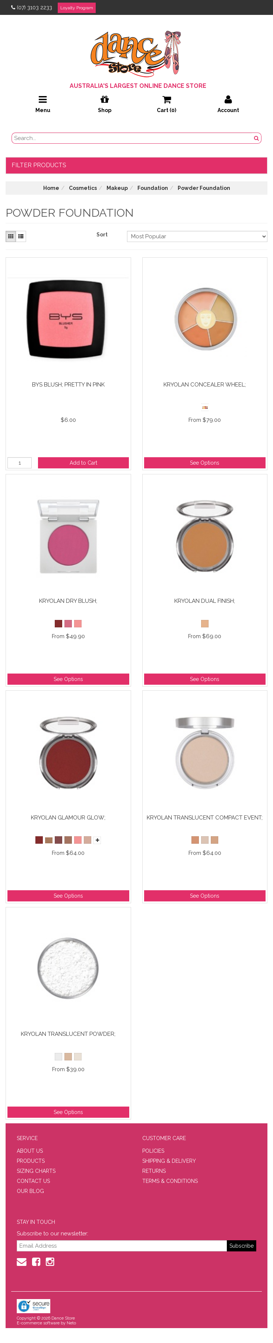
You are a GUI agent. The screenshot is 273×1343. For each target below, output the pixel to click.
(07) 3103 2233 (31, 7)
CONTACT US (33, 1181)
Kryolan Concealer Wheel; (205, 384)
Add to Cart (83, 463)
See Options (204, 463)
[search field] (132, 138)
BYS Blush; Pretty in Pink (68, 384)
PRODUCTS (31, 1161)
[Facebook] (36, 1261)
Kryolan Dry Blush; (68, 601)
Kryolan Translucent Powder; (68, 1034)
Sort (102, 235)
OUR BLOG (30, 1191)
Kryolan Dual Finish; (204, 601)
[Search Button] (256, 138)
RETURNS (154, 1171)
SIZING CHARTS (36, 1171)
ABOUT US (30, 1151)
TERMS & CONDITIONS (170, 1181)
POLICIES (153, 1151)
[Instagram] (50, 1261)
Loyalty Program (76, 7)
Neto (71, 1323)
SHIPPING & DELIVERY (169, 1161)
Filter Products (39, 165)
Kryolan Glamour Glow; (68, 817)
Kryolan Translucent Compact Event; (205, 817)
